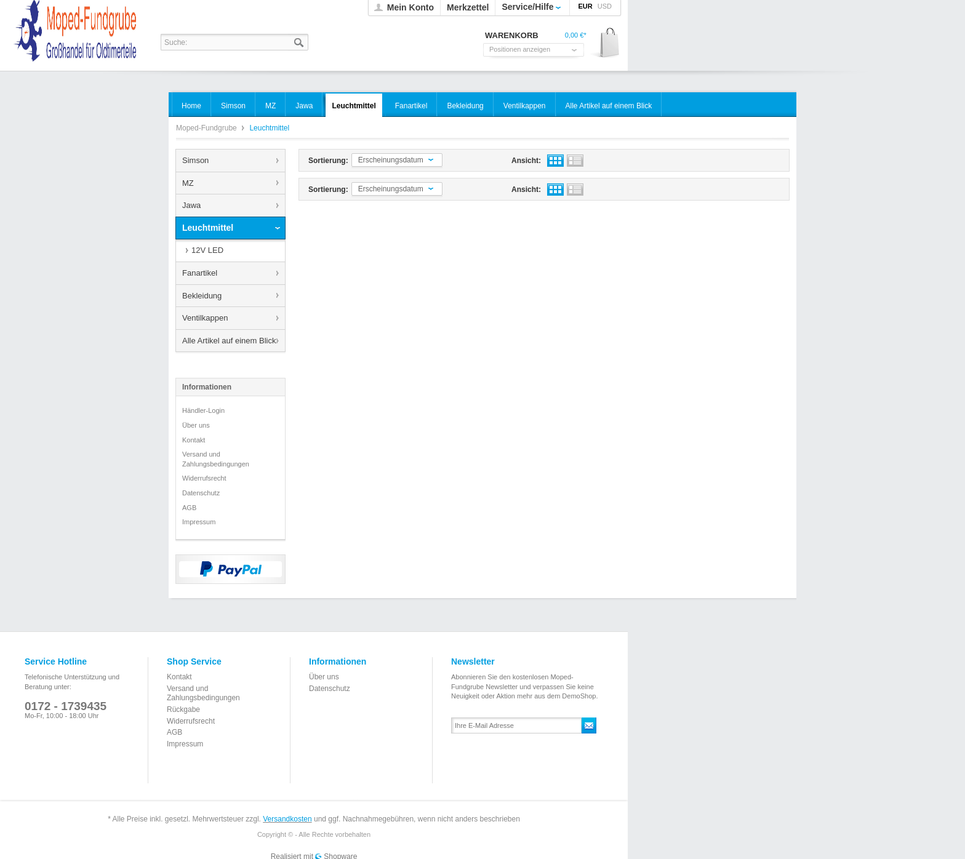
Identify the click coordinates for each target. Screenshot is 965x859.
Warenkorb (605, 43)
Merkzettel (468, 7)
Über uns (196, 425)
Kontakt (193, 440)
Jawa (191, 205)
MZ (188, 183)
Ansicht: (526, 160)
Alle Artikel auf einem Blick (229, 340)
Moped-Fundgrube (207, 128)
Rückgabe (183, 709)
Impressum (198, 521)
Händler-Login (203, 410)
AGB (189, 507)
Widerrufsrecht (204, 478)
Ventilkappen (205, 317)
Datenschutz (201, 493)
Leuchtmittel (207, 228)
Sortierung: (328, 160)
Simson (195, 160)
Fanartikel (199, 273)
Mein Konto (410, 7)
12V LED (207, 250)
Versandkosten (287, 819)
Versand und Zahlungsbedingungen (215, 459)
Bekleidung (202, 295)
